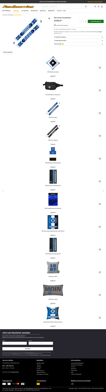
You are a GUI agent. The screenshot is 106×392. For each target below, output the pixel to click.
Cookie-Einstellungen (76, 374)
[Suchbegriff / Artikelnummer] (64, 6)
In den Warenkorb (96, 21)
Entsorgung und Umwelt (42, 374)
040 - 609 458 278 (7, 366)
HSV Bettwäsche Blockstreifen (53, 162)
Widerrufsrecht (40, 370)
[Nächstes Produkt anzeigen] (3, 191)
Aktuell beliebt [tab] (8, 52)
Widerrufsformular (41, 372)
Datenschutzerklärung (29, 352)
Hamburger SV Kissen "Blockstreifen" (53, 322)
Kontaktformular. (15, 372)
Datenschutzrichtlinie (34, 355)
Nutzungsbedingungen (46, 355)
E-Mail (30, 340)
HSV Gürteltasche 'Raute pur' (53, 94)
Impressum (73, 368)
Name (3, 340)
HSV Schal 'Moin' (53, 117)
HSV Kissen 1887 (53, 276)
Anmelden (27, 348)
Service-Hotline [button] (7, 360)
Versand (39, 365)
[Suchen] (85, 6)
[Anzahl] (83, 21)
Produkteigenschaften (78, 40)
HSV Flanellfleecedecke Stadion (53, 208)
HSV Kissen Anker (53, 299)
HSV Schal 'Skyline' (53, 140)
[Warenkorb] (102, 6)
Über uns (73, 366)
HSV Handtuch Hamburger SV (53, 253)
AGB (72, 372)
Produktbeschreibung (78, 37)
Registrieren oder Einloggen (95, 1)
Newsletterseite (15, 353)
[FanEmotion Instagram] (72, 384)
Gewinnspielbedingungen (77, 363)
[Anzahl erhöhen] (85, 21)
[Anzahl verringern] (81, 21)
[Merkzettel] (95, 6)
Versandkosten (29, 388)
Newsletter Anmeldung (76, 365)
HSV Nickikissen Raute (53, 72)
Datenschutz (74, 370)
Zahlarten (39, 366)
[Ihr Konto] (98, 6)
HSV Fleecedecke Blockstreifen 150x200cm (53, 231)
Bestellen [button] (40, 360)
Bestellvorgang (40, 363)
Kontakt (38, 368)
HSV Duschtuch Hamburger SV (53, 185)
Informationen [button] (76, 360)
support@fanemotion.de (31, 353)
